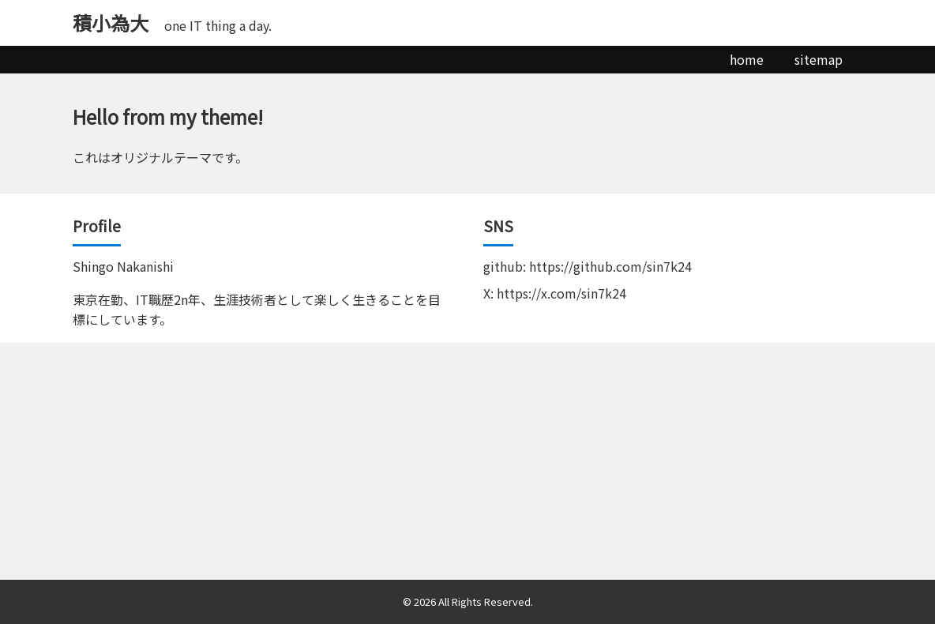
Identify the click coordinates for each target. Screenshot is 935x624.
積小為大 (110, 22)
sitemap (818, 59)
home (747, 59)
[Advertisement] (467, 461)
